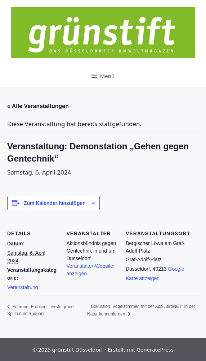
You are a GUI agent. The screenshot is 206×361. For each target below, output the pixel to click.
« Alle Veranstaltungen (38, 106)
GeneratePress (155, 349)
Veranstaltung (22, 287)
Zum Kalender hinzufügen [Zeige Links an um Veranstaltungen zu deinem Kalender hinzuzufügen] (55, 203)
